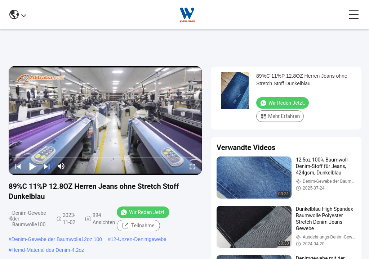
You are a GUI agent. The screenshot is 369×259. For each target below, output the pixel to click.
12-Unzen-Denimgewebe (138, 239)
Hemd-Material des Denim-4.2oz (48, 250)
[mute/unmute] (61, 166)
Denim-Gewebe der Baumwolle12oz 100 (57, 239)
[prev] (18, 166)
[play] (105, 121)
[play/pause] (32, 166)
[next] (47, 166)
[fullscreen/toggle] (192, 166)
